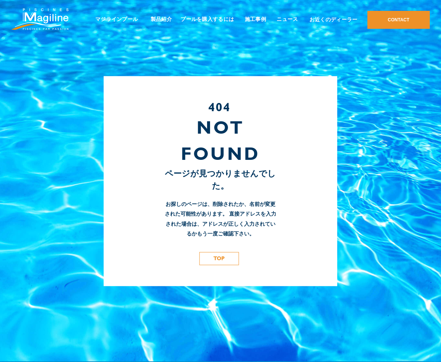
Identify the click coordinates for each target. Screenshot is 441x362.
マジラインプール (116, 19)
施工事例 (255, 19)
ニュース (287, 19)
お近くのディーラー (333, 19)
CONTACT (399, 19)
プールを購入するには (207, 19)
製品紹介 (161, 19)
